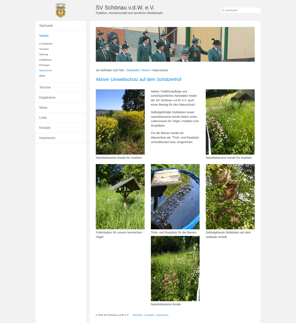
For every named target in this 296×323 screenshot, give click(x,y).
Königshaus (45, 59)
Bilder (42, 76)
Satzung (43, 54)
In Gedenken (46, 43)
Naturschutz (45, 70)
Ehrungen (44, 65)
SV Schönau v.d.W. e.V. (125, 7)
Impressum (47, 138)
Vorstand (44, 49)
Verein (44, 35)
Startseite (133, 70)
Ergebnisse (47, 97)
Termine (45, 87)
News (43, 107)
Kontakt (44, 127)
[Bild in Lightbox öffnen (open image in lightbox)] (120, 122)
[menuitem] (60, 26)
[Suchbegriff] (240, 10)
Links (43, 117)
